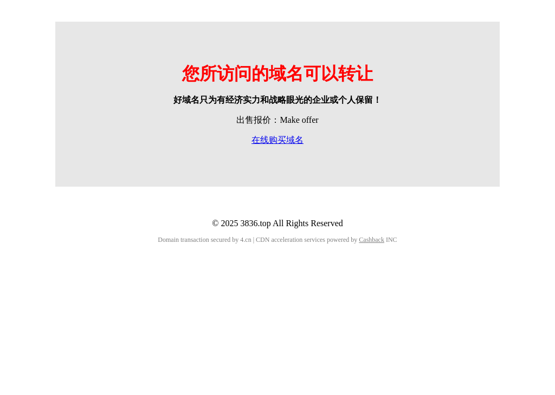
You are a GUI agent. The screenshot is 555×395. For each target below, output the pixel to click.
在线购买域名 (277, 139)
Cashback (371, 239)
